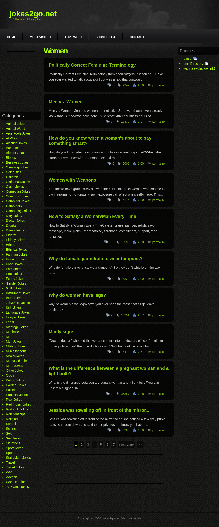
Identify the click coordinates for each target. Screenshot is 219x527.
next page (126, 444)
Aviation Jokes (16, 143)
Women (11, 477)
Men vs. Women (66, 101)
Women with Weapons (72, 180)
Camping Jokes (17, 167)
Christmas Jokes (18, 182)
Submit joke (105, 37)
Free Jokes (14, 274)
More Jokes (14, 366)
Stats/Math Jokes (18, 457)
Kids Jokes (14, 307)
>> (140, 444)
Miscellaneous (16, 351)
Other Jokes (14, 370)
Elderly (11, 235)
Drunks (11, 225)
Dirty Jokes (14, 216)
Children (12, 177)
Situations (13, 443)
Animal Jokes (15, 124)
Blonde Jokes (15, 153)
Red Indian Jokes (18, 404)
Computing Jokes (18, 211)
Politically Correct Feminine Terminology (92, 65)
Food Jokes (14, 264)
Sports (10, 453)
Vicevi (187, 59)
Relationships (15, 414)
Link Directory (193, 63)
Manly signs (61, 331)
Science (12, 428)
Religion (12, 419)
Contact (137, 37)
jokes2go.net (33, 13)
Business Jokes (17, 162)
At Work (12, 138)
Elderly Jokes (15, 240)
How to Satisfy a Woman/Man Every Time (92, 216)
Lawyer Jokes (16, 317)
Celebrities (13, 172)
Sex (9, 433)
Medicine (12, 332)
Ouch (10, 375)
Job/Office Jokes (18, 303)
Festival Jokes (16, 259)
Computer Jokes (18, 201)
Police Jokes (15, 380)
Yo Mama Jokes (17, 487)
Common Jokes (17, 196)
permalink (158, 85)
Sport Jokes (14, 448)
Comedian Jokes (18, 191)
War (9, 472)
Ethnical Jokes (16, 249)
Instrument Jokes (18, 293)
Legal (10, 322)
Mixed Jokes (15, 356)
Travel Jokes (15, 467)
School (11, 424)
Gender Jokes (16, 283)
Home (11, 37)
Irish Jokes (13, 298)
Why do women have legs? (77, 295)
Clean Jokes (15, 186)
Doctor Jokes (15, 220)
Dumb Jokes (15, 230)
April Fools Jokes (18, 133)
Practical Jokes (17, 395)
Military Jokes (16, 346)
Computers (14, 206)
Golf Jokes (13, 288)
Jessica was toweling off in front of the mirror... (99, 410)
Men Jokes (14, 341)
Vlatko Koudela (131, 518)
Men (9, 337)
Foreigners (13, 269)
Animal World (15, 128)
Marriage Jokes (17, 327)
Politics (11, 390)
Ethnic (10, 245)
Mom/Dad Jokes (17, 361)
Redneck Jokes (17, 409)
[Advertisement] (21, 79)
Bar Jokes (13, 148)
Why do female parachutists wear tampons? (95, 258)
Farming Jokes (16, 254)
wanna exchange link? (199, 68)
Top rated (73, 37)
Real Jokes (14, 399)
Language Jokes (18, 312)
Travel (10, 462)
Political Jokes (16, 385)
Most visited (40, 37)
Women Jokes (16, 482)
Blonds (11, 157)
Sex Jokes (13, 438)
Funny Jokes (15, 278)
